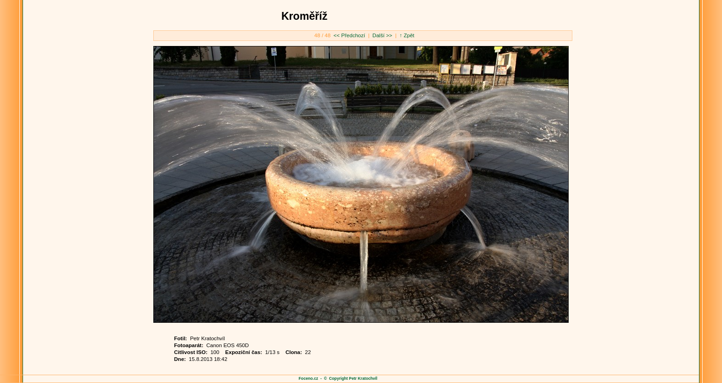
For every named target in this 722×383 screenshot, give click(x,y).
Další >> (381, 35)
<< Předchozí (350, 35)
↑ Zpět (407, 35)
